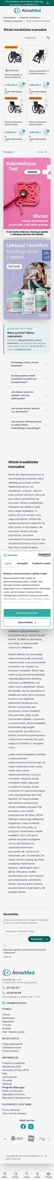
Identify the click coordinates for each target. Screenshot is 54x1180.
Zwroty (6, 1014)
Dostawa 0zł (11, 47)
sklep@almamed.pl (22, 349)
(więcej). (7, 956)
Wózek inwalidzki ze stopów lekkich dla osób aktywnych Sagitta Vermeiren (13, 76)
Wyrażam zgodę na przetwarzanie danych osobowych (24, 951)
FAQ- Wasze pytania (13, 1031)
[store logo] (27, 10)
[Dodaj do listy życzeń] (22, 49)
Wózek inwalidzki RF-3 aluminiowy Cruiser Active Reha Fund (39, 72)
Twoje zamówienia (12, 1044)
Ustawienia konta (11, 1047)
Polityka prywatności (13, 1063)
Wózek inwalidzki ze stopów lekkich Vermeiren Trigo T (13, 123)
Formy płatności (11, 1109)
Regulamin (8, 1021)
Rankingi (7, 1083)
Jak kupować (9, 1076)
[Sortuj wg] (33, 37)
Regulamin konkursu (13, 1094)
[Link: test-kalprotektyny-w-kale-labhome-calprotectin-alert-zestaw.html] (27, 197)
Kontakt (6, 1028)
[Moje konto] (37, 1175)
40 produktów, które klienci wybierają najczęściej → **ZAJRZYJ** (24, 3)
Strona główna (9, 17)
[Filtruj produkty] (27, 1164)
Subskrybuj (39, 939)
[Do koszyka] (21, 85)
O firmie (6, 1024)
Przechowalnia (10, 1050)
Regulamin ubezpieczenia (16, 1097)
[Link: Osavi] (27, 279)
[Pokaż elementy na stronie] (47, 152)
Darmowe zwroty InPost (15, 1070)
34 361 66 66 (36, 346)
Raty (4, 1073)
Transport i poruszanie (12, 21)
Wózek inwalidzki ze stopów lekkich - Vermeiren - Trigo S (38, 123)
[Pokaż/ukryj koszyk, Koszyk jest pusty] (48, 1175)
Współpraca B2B (11, 1066)
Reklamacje (8, 1018)
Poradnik (7, 1080)
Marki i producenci (12, 1090)
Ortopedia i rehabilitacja (29, 17)
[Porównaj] (22, 54)
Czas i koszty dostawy (14, 1113)
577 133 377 (11, 987)
